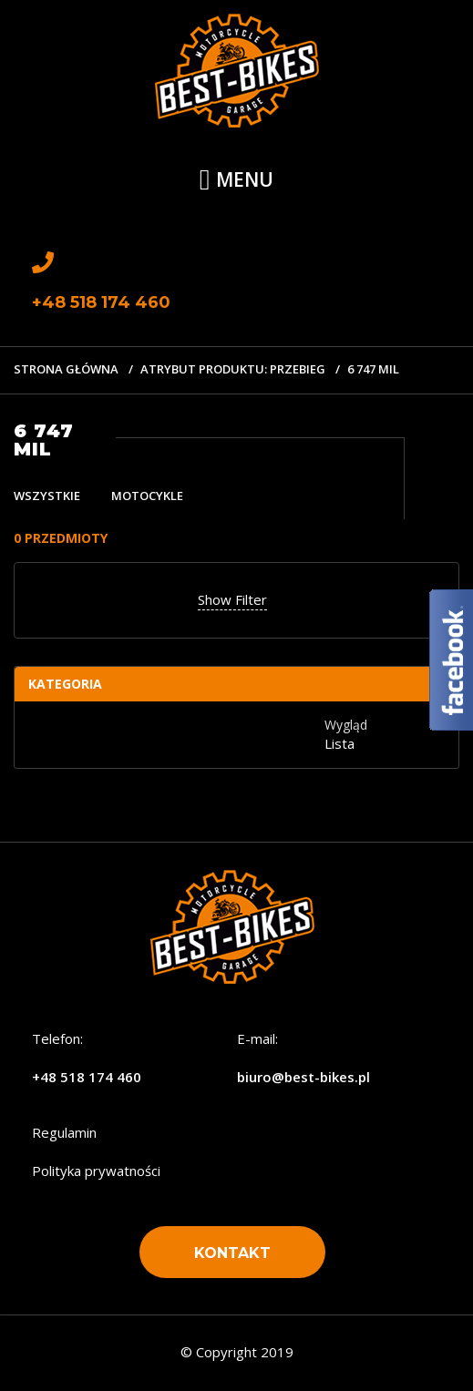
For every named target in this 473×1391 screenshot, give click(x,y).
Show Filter (232, 599)
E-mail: (257, 1038)
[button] (232, 1252)
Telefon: (57, 1038)
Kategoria (65, 683)
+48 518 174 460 (86, 1077)
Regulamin (64, 1132)
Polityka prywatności (96, 1170)
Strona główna (66, 369)
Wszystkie (47, 495)
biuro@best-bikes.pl (303, 1077)
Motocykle (147, 495)
